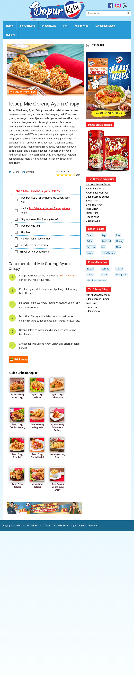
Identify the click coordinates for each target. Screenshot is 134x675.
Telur (89, 241)
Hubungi (10, 34)
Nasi (118, 247)
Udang (119, 241)
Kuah (104, 274)
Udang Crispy (93, 311)
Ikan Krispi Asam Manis (98, 184)
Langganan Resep (105, 25)
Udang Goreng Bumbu (98, 196)
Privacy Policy (59, 525)
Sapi (103, 235)
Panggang (121, 274)
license (93, 525)
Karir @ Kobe (81, 25)
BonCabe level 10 (69, 275)
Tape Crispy (92, 208)
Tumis (119, 268)
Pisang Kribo (92, 217)
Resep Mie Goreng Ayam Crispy (44, 104)
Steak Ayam (92, 200)
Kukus (90, 274)
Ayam (90, 235)
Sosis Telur (92, 307)
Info (65, 25)
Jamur (90, 253)
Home (9, 25)
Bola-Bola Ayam (94, 204)
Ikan (118, 235)
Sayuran (91, 247)
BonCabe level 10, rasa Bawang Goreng (50, 208)
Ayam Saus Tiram (95, 188)
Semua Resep (27, 25)
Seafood (106, 241)
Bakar (90, 268)
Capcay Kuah (93, 220)
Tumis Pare (92, 212)
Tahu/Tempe (108, 253)
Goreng (105, 268)
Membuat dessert (96, 280)
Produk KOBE (49, 25)
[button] (108, 85)
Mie (103, 247)
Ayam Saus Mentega (97, 192)
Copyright (82, 525)
